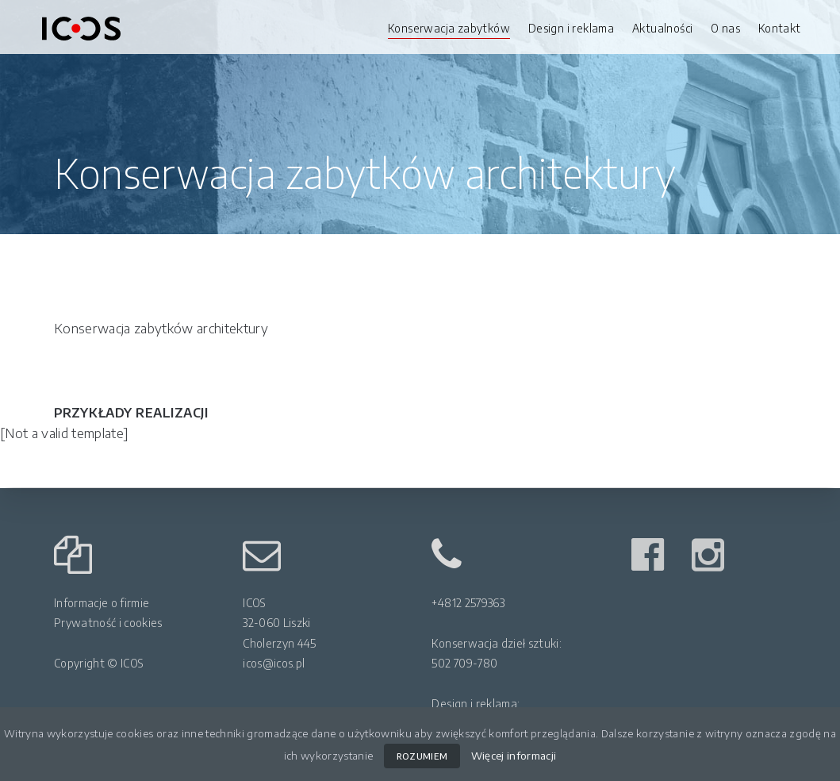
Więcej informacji (514, 755)
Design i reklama (571, 28)
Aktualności (662, 28)
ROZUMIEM (422, 756)
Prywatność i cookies (108, 622)
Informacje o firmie (101, 603)
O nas (725, 28)
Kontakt (779, 28)
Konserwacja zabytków (449, 28)
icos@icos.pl (274, 663)
